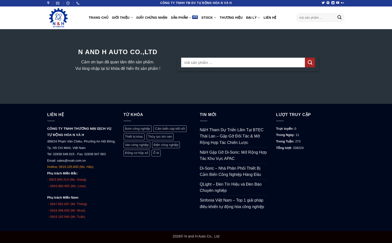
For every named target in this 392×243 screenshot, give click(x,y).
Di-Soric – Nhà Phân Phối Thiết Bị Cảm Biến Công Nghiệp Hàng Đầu (230, 171)
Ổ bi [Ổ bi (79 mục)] (156, 153)
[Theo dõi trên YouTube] (337, 3)
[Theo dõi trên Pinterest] (327, 3)
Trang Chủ (99, 17)
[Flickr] (342, 3)
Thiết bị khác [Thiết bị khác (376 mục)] (134, 136)
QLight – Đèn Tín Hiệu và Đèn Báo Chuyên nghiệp (231, 187)
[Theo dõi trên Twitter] (323, 3)
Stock (208, 17)
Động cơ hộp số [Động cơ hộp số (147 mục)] (136, 153)
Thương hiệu (231, 17)
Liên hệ (270, 17)
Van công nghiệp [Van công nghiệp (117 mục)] (137, 145)
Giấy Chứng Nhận (151, 17)
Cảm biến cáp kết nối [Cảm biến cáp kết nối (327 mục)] (170, 128)
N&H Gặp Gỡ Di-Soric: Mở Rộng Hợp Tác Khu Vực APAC (233, 155)
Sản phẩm (181, 17)
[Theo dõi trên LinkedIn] (332, 3)
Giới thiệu (122, 17)
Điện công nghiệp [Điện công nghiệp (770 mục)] (166, 145)
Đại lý (253, 17)
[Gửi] (339, 17)
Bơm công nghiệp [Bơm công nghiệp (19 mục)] (137, 128)
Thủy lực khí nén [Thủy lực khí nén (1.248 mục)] (160, 136)
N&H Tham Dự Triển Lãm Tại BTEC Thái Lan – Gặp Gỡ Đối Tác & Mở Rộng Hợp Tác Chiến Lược (232, 136)
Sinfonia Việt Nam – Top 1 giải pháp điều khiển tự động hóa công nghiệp (232, 203)
